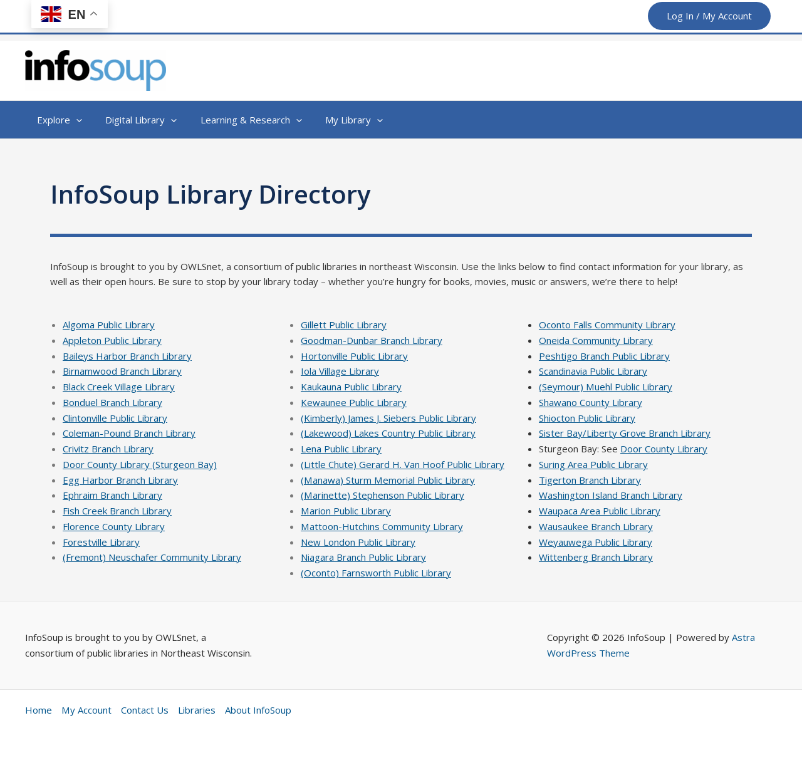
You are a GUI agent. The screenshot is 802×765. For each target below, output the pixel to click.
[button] (57, 119)
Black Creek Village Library (119, 386)
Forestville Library (101, 542)
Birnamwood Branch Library (122, 371)
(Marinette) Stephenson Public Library (382, 495)
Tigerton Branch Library (590, 480)
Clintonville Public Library (115, 418)
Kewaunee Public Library (354, 402)
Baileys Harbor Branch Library (127, 356)
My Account (86, 710)
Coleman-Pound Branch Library (129, 433)
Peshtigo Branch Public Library (604, 356)
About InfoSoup (257, 710)
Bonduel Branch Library (112, 402)
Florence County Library (114, 526)
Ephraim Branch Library (112, 495)
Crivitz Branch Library (108, 448)
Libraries (196, 710)
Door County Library (663, 448)
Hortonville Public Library (355, 356)
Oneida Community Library (596, 340)
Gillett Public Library (344, 324)
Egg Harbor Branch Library (120, 480)
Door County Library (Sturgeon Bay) (140, 464)
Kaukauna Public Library (351, 386)
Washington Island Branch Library (610, 495)
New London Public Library (358, 542)
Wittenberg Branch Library (596, 557)
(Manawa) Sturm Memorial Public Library (387, 480)
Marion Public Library (345, 510)
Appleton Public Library (112, 340)
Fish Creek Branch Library (117, 510)
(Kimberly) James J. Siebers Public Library (388, 418)
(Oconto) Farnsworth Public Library (376, 572)
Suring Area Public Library (593, 464)
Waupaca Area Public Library (599, 510)
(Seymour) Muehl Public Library (605, 386)
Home (38, 710)
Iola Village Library (340, 371)
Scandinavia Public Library (593, 371)
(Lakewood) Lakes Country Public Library (388, 433)
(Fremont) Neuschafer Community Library (152, 557)
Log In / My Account (709, 15)
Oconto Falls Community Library (607, 324)
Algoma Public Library (109, 324)
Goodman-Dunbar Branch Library (371, 340)
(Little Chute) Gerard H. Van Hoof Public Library (402, 464)
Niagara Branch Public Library (363, 557)
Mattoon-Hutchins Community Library (381, 526)
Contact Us (144, 710)
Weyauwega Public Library (595, 542)
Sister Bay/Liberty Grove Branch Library (625, 433)
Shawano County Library (590, 402)
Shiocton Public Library (587, 418)
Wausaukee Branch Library (596, 526)
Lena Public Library (341, 448)
